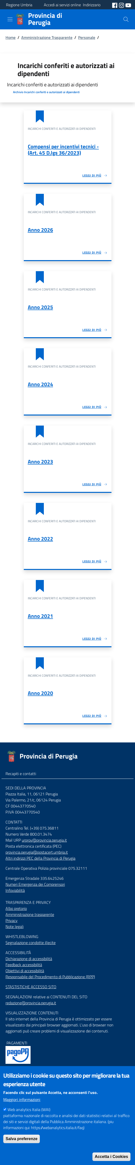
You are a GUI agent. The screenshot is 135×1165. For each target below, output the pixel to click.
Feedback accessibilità (24, 965)
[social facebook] (115, 5)
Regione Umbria (19, 5)
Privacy (12, 920)
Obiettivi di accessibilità (25, 971)
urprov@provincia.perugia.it (44, 840)
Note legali (15, 926)
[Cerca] (126, 19)
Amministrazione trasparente (30, 914)
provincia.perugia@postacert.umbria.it (37, 852)
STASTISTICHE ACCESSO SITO (31, 987)
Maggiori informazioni (21, 1107)
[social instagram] (122, 5)
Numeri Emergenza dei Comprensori (35, 884)
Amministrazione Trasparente (46, 37)
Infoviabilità (15, 890)
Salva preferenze (21, 1146)
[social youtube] (128, 5)
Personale (86, 37)
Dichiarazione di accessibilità (29, 959)
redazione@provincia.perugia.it (31, 1003)
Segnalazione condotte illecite (31, 943)
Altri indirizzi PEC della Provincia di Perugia (40, 858)
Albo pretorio (16, 908)
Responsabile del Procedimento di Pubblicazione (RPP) (50, 977)
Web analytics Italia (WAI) (29, 1117)
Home (11, 37)
